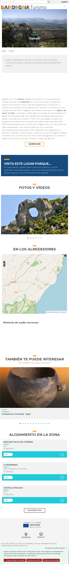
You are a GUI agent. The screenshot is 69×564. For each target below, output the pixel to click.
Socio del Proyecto (8, 543)
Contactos (23, 545)
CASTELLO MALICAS (13, 488)
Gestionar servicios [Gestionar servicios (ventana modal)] (34, 560)
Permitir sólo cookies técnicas (57, 548)
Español (64, 2)
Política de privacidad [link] (51, 560)
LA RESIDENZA (11, 465)
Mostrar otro (34, 510)
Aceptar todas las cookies (15, 560)
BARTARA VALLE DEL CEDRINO (18, 442)
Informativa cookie (49, 543)
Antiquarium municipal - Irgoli (16, 414)
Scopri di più (35, 144)
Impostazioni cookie (10, 545)
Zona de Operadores (26, 543)
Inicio (4, 51)
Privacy (37, 543)
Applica (49, 2)
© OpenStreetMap (52, 312)
